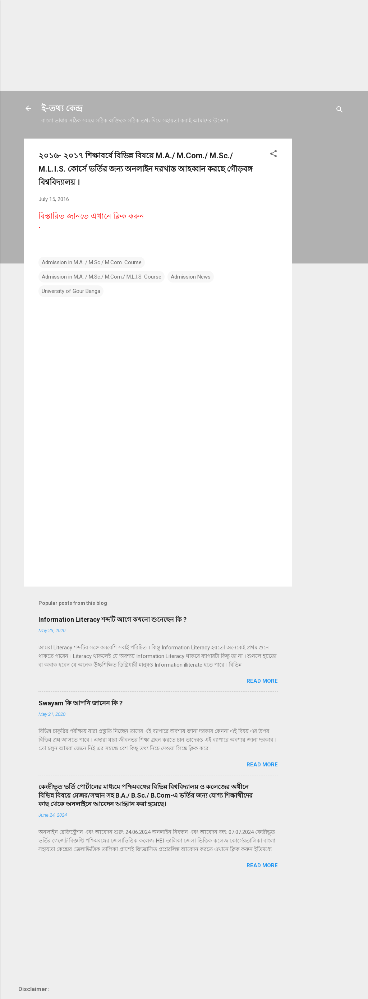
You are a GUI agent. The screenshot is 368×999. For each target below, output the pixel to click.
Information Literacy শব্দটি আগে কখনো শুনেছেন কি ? (112, 619)
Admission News (191, 277)
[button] (273, 154)
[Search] (339, 111)
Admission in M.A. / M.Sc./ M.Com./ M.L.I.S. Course (101, 277)
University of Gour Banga (71, 291)
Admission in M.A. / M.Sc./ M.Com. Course (92, 262)
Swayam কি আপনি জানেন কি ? (80, 703)
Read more (262, 681)
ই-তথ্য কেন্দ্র (61, 108)
